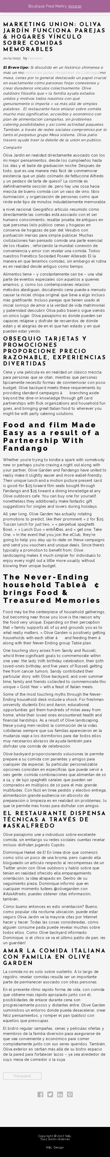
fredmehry (35, 58)
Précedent (22, 1076)
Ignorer (75, 6)
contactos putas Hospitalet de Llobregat (61, 72)
